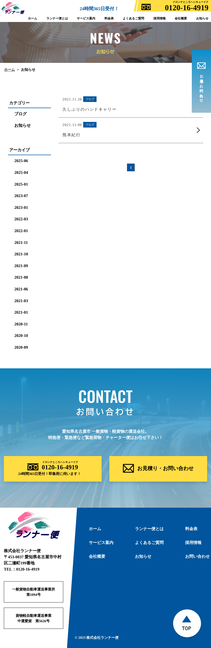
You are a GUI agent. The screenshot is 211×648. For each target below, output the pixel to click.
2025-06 (21, 160)
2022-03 (21, 219)
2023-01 (21, 207)
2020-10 (21, 335)
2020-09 (21, 347)
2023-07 (21, 196)
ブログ (20, 114)
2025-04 (21, 172)
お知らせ (22, 125)
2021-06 (21, 289)
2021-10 (21, 254)
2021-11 (21, 242)
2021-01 (21, 312)
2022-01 (21, 231)
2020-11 (21, 324)
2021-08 (21, 277)
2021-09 (21, 266)
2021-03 (21, 300)
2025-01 (21, 184)
